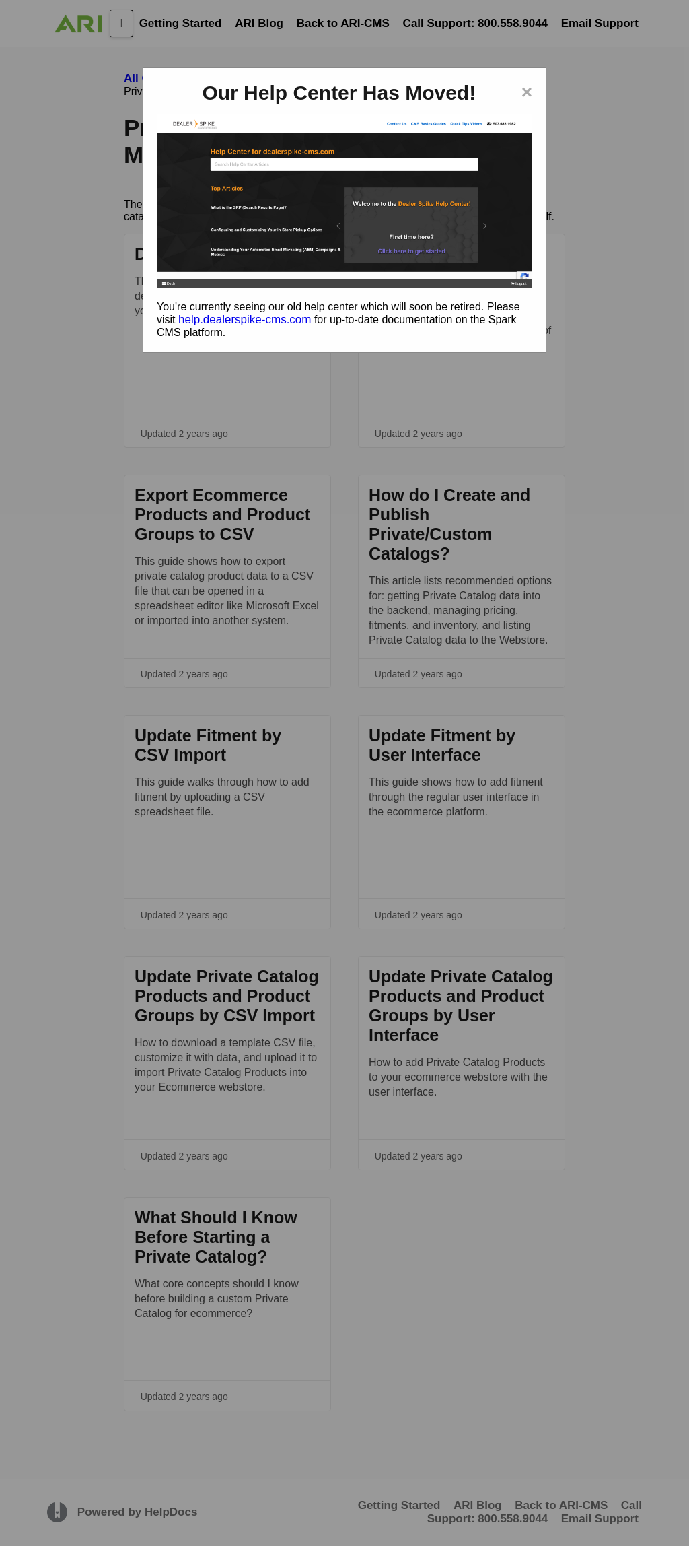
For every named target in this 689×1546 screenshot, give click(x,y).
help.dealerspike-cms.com (244, 319)
